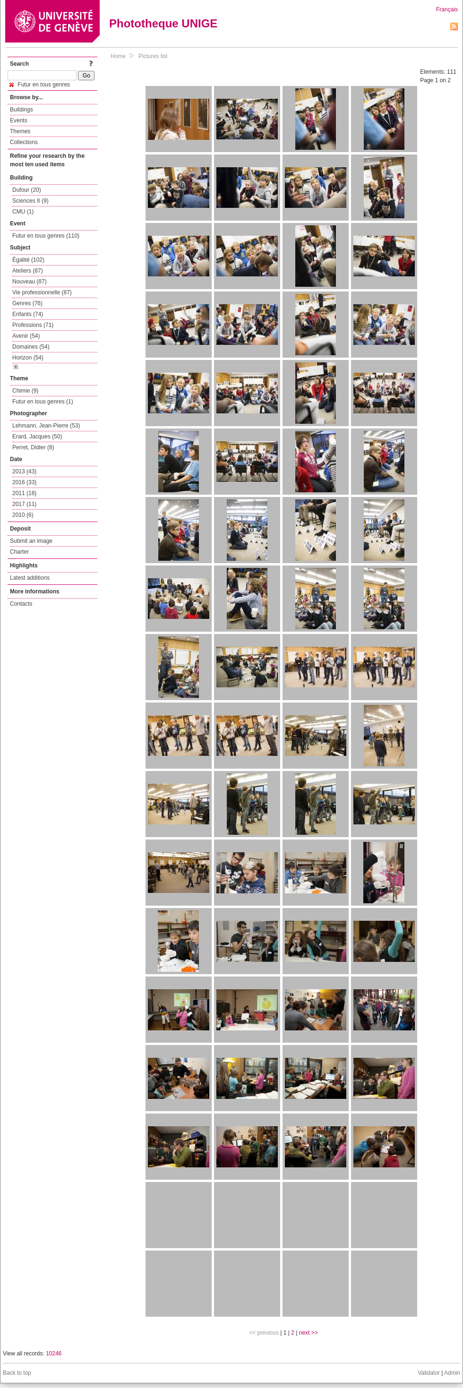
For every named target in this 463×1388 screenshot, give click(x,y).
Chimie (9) (25, 390)
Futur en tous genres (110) (45, 235)
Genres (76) (27, 303)
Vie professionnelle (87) (42, 292)
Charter (19, 551)
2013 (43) (24, 471)
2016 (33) (24, 482)
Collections (24, 142)
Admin (452, 1373)
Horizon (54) (27, 357)
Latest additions (30, 577)
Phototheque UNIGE (163, 23)
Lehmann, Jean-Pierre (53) (46, 425)
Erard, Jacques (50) (37, 436)
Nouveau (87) (29, 281)
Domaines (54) (31, 346)
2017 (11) (24, 504)
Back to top (17, 1373)
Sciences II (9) (30, 200)
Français (447, 9)
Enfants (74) (27, 314)
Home (118, 56)
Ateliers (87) (27, 270)
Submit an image (31, 541)
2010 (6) (23, 515)
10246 (53, 1353)
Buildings (21, 109)
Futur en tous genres (39, 84)
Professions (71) (32, 325)
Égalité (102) (28, 260)
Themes (20, 131)
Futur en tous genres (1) (42, 401)
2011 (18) (24, 493)
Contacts (21, 603)
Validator (428, 1373)
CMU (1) (23, 211)
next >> (308, 1332)
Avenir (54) (26, 336)
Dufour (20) (26, 190)
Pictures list (152, 56)
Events (18, 120)
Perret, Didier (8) (33, 447)
